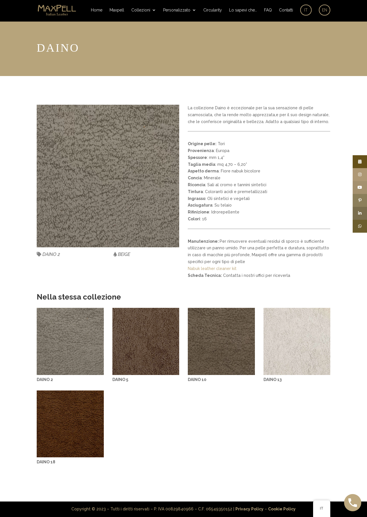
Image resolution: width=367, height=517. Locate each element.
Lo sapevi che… (243, 10)
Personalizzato (176, 10)
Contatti (286, 10)
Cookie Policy (282, 509)
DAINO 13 (272, 379)
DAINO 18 (46, 462)
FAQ (268, 10)
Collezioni (140, 10)
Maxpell (117, 10)
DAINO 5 (120, 379)
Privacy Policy (249, 509)
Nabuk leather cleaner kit (212, 268)
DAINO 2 (45, 379)
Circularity (212, 10)
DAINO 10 (197, 379)
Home (96, 10)
